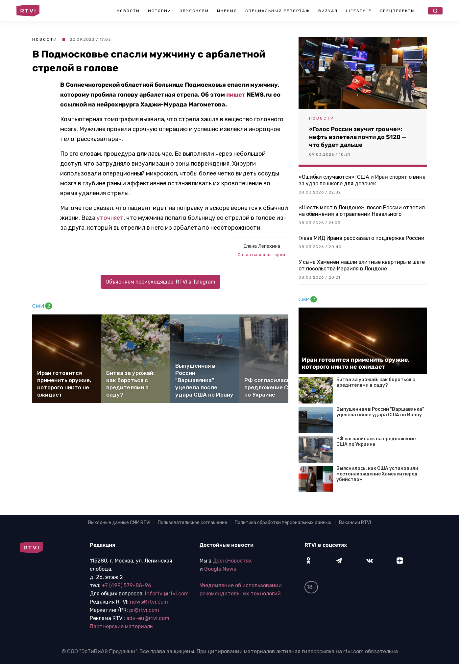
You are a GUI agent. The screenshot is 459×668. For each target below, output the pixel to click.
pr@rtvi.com (144, 610)
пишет (235, 94)
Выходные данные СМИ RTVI (119, 522)
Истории (159, 11)
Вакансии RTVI (355, 522)
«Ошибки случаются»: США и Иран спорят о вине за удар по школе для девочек (362, 180)
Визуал (328, 11)
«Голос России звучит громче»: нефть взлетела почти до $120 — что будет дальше (357, 137)
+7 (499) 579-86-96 (126, 585)
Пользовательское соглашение (192, 522)
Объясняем (194, 11)
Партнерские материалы (122, 626)
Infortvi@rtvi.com (167, 593)
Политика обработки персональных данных (283, 522)
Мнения (227, 11)
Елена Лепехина (261, 246)
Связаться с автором (261, 254)
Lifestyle (359, 11)
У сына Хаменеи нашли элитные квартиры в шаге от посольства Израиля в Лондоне (362, 265)
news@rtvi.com (149, 602)
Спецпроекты (397, 11)
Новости (128, 11)
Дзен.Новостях (232, 561)
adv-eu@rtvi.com (147, 618)
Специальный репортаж (277, 11)
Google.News (220, 569)
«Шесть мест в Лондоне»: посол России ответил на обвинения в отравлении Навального (362, 210)
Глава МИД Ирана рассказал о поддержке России (361, 238)
